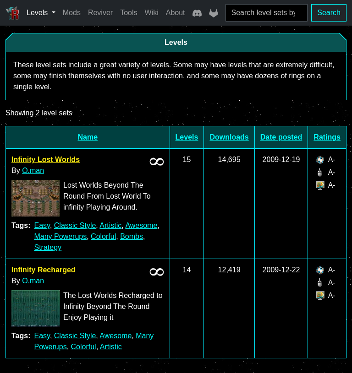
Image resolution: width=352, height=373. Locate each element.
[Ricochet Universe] (12, 13)
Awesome (141, 225)
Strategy (47, 247)
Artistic (110, 225)
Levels (187, 137)
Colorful (103, 236)
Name (88, 137)
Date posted (281, 137)
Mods (72, 12)
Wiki (152, 12)
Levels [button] (38, 12)
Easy (42, 225)
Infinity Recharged (43, 270)
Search (329, 12)
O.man (33, 170)
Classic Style (75, 225)
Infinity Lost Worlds (45, 159)
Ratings (327, 137)
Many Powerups (60, 236)
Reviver (100, 12)
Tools (128, 12)
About (175, 12)
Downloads (228, 137)
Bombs (131, 236)
